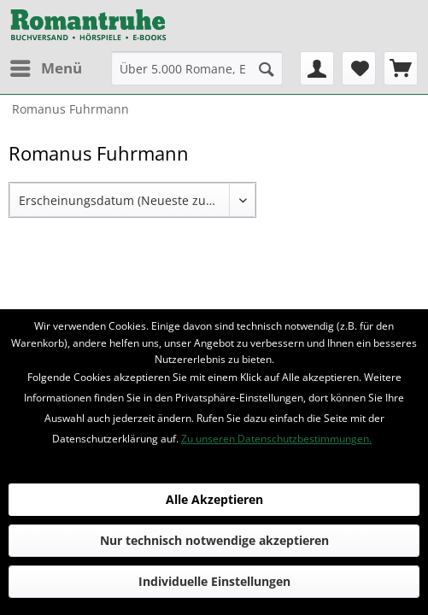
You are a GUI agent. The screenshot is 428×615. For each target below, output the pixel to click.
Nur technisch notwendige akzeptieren (214, 540)
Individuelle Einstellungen (214, 581)
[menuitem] (45, 68)
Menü (46, 66)
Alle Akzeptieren (214, 499)
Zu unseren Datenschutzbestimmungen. (276, 438)
